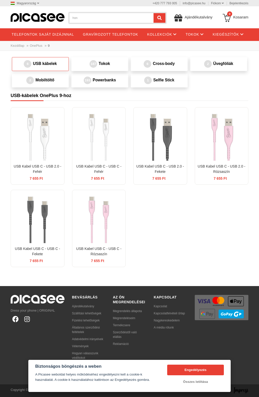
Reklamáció (121, 344)
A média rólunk (164, 327)
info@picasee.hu (194, 3)
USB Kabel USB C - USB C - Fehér (98, 169)
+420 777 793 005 (165, 3)
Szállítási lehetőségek (86, 313)
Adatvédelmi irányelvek (87, 339)
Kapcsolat (160, 306)
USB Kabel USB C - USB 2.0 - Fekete (160, 169)
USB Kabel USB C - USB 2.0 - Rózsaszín (221, 169)
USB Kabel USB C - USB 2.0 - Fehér (37, 169)
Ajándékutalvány (83, 306)
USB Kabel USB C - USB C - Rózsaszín (98, 251)
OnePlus (36, 46)
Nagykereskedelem (167, 320)
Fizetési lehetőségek (86, 320)
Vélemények (80, 346)
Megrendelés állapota (127, 311)
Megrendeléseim (124, 318)
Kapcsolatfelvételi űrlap (169, 313)
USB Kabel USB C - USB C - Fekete (37, 251)
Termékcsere (121, 325)
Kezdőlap (17, 46)
